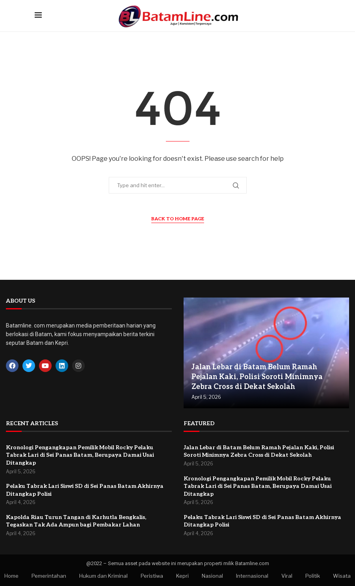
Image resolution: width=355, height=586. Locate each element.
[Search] (317, 15)
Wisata (342, 576)
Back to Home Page (177, 219)
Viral (286, 576)
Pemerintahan (49, 576)
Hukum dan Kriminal (103, 576)
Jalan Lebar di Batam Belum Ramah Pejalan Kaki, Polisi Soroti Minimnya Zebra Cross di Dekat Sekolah (257, 377)
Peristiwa (152, 576)
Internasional (252, 576)
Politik (312, 576)
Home (11, 576)
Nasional (212, 576)
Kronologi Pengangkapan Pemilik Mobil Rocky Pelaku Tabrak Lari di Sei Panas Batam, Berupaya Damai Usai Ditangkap (80, 455)
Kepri (182, 576)
